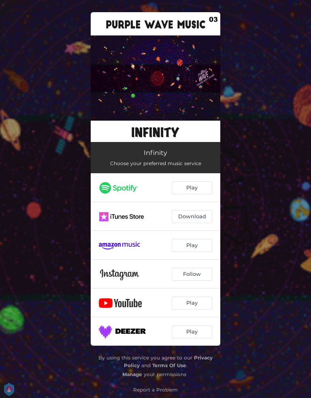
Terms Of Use (169, 365)
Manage (132, 374)
